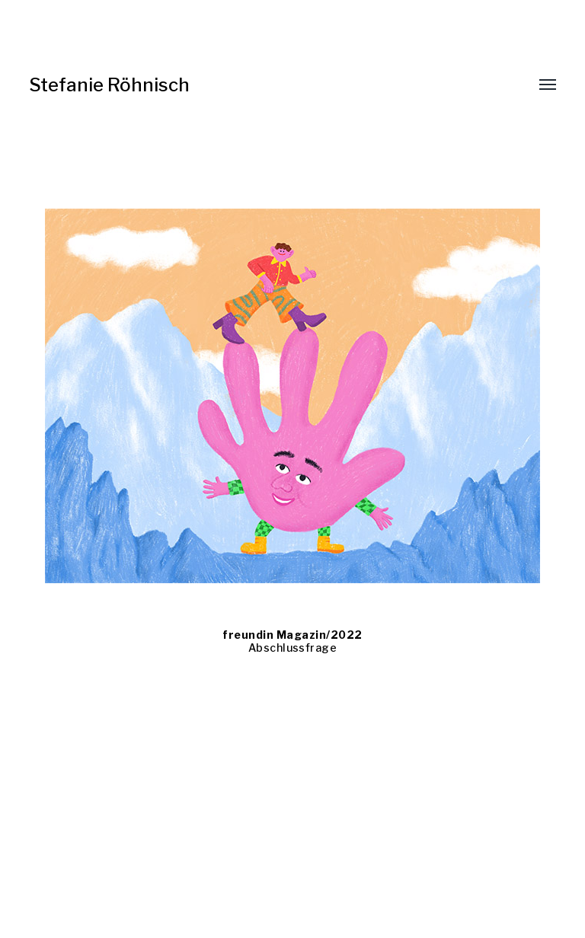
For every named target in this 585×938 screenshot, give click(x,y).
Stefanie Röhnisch (109, 85)
